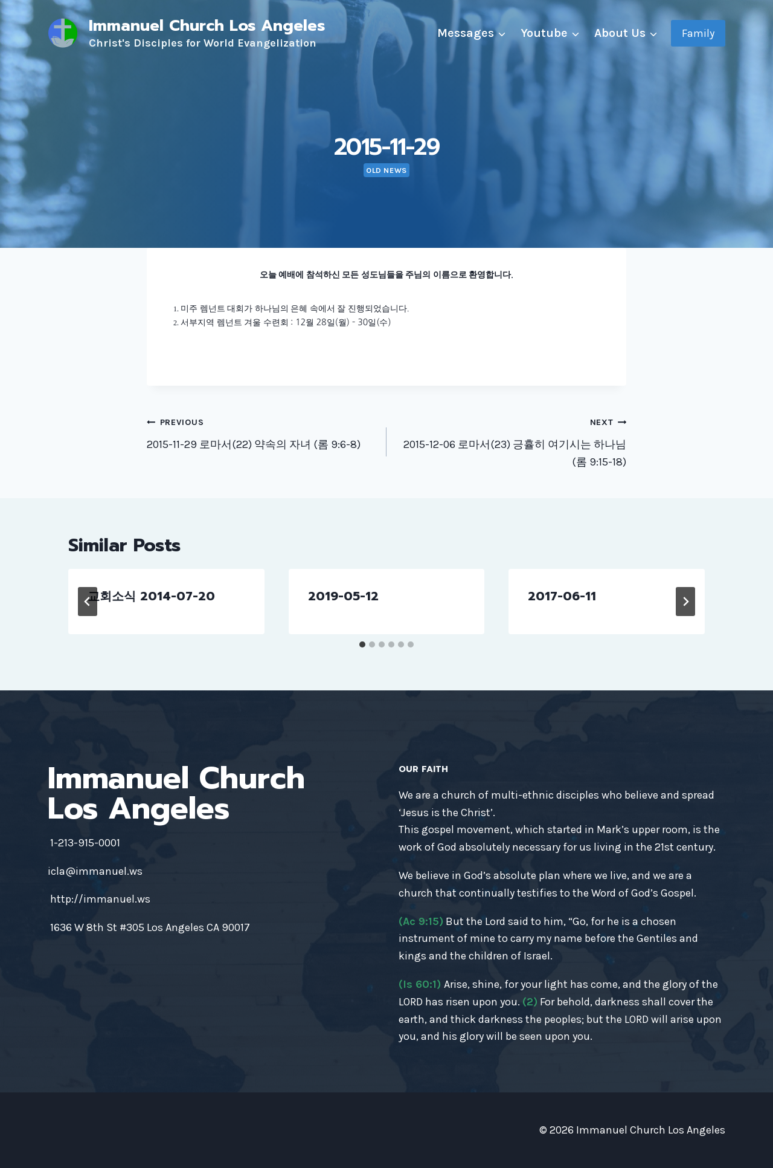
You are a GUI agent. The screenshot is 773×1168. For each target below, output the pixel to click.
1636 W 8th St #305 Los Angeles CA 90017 (150, 927)
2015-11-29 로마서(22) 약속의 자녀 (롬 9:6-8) (261, 432)
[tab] (362, 644)
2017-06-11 (562, 596)
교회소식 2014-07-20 (151, 596)
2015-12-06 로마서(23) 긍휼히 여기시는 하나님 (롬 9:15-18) (511, 441)
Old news (386, 170)
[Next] (685, 601)
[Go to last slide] (87, 601)
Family (698, 33)
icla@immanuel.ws (95, 871)
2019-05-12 (343, 596)
